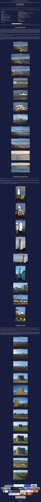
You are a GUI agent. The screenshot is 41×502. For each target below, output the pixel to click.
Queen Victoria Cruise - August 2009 (21, 14)
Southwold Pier (2, 12)
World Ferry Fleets (20, 20)
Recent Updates (19, 1)
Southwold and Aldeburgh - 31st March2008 (22, 17)
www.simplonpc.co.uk (25, 0)
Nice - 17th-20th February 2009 (21, 16)
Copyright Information (24, 1)
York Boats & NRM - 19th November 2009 (22, 13)
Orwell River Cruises (3, 18)
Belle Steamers (14, 29)
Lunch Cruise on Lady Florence (4, 17)
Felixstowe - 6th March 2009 (20, 15)
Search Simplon (21, 1)
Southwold (2, 19)
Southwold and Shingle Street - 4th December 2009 (6, 20)
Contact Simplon (27, 1)
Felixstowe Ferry (2, 16)
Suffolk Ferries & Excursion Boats (4, 14)
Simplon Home (14, 1)
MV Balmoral (2, 15)
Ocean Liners (19, 19)
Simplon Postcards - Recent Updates (21, 21)
